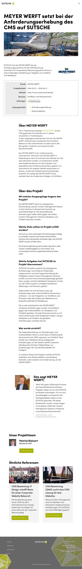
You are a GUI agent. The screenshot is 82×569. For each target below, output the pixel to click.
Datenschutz (10, 549)
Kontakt (9, 542)
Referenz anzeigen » (20, 518)
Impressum (10, 545)
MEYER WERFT (48, 130)
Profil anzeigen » (26, 450)
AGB (8, 553)
